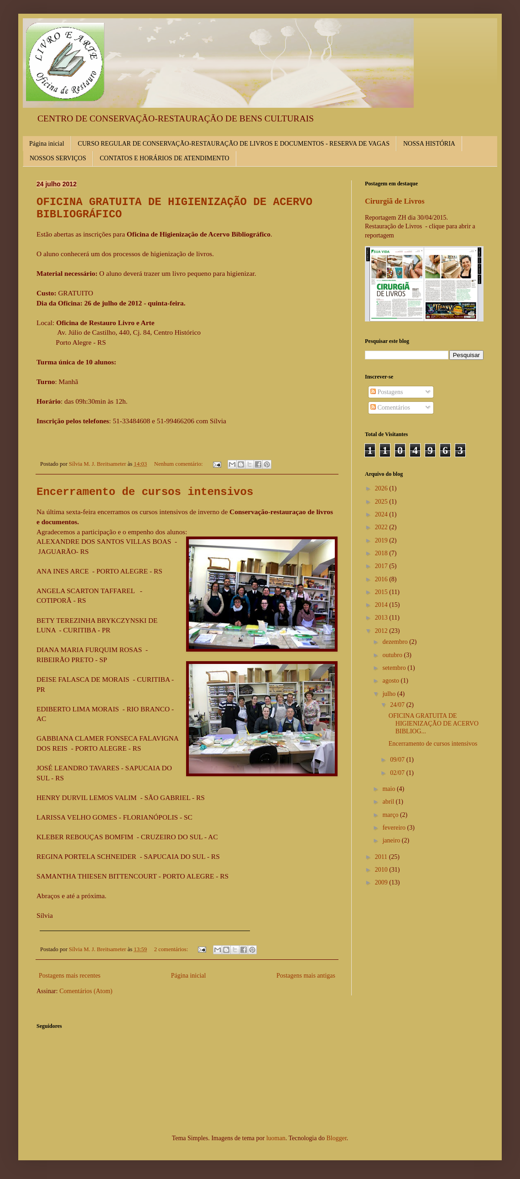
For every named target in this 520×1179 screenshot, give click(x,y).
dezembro (395, 641)
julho (389, 693)
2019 (382, 540)
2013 (382, 617)
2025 (382, 501)
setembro (394, 667)
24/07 (398, 704)
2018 (382, 553)
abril (388, 801)
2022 (382, 527)
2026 (382, 488)
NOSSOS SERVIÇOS (58, 158)
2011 (382, 856)
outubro (393, 655)
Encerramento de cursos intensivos (144, 492)
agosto (391, 680)
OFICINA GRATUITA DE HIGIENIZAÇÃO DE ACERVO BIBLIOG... (433, 723)
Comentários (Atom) (85, 991)
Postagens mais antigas (305, 975)
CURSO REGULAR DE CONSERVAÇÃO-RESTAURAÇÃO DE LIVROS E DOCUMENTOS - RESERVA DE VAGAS (234, 143)
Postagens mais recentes (69, 975)
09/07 (398, 759)
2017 (382, 566)
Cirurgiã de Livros (395, 201)
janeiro (391, 840)
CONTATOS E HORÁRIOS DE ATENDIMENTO (164, 158)
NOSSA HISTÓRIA (429, 143)
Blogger (336, 1138)
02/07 (398, 772)
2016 (382, 579)
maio (389, 788)
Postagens (386, 392)
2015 (382, 592)
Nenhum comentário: (179, 464)
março (391, 814)
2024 (382, 514)
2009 (382, 882)
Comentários (390, 407)
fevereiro (394, 827)
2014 (382, 604)
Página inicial (46, 143)
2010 (382, 869)
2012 (382, 630)
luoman (276, 1138)
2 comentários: (172, 949)
